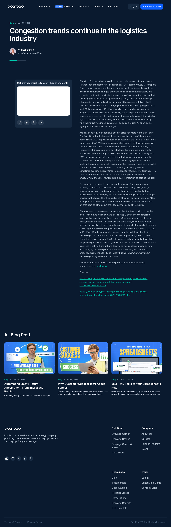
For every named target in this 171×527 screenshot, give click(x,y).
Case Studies (119, 487)
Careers (145, 438)
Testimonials (119, 482)
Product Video (120, 492)
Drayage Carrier (121, 433)
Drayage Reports (121, 503)
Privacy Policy (34, 522)
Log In (145, 477)
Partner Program (150, 443)
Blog (114, 477)
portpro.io (101, 266)
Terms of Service (13, 522)
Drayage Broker (121, 439)
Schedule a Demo (151, 482)
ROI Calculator (120, 508)
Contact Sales (149, 487)
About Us (146, 433)
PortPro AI (118, 452)
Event (144, 448)
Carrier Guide (119, 498)
